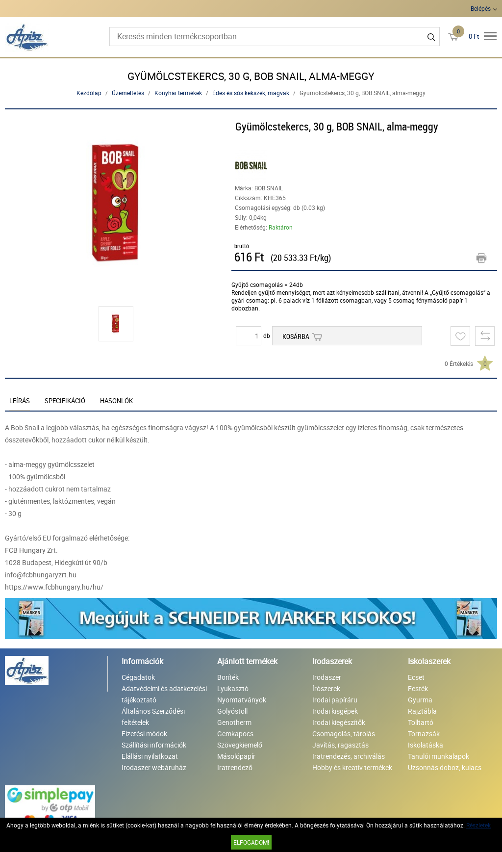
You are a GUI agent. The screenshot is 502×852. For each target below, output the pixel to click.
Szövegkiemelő (239, 744)
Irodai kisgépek (335, 711)
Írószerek (326, 688)
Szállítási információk (154, 744)
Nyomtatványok (241, 699)
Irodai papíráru (334, 699)
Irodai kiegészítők (338, 722)
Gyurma (420, 699)
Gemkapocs (235, 733)
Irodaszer (326, 677)
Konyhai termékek (178, 93)
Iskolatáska (425, 744)
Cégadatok (138, 677)
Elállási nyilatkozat (150, 756)
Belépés (481, 8)
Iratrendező (234, 767)
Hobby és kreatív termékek (352, 767)
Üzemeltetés (128, 93)
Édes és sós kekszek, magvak (250, 93)
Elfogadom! (251, 842)
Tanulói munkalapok (438, 756)
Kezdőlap (88, 93)
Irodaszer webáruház (154, 767)
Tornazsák (424, 733)
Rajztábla (422, 711)
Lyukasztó (233, 688)
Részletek (478, 825)
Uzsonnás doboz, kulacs (444, 767)
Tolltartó (420, 722)
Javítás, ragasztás (340, 744)
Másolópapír (236, 756)
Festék (418, 688)
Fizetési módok (144, 733)
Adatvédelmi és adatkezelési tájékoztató (164, 694)
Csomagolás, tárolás (343, 733)
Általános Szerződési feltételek (153, 716)
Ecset (416, 677)
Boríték (228, 677)
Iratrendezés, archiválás (348, 756)
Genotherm (234, 722)
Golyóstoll (232, 711)
